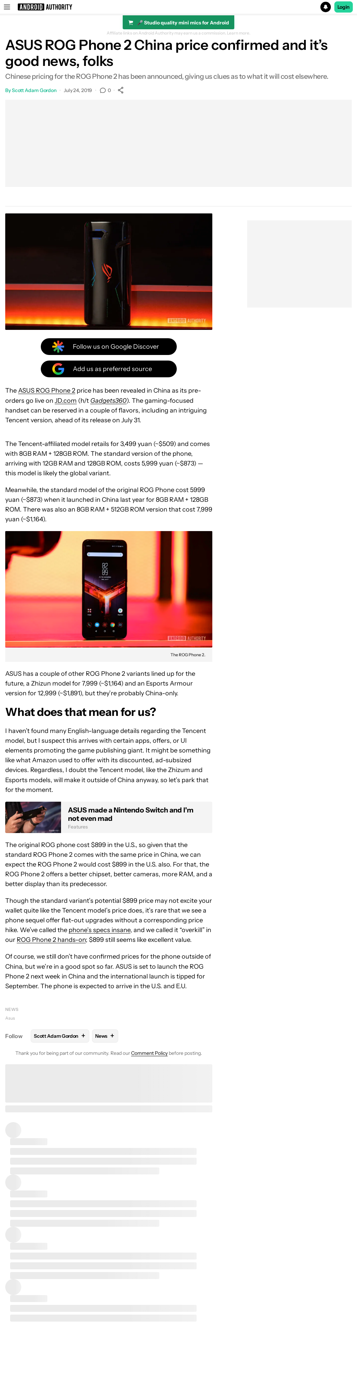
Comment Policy (149, 1053)
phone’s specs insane (99, 930)
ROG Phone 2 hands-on (51, 940)
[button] (178, 7)
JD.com (66, 400)
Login (343, 7)
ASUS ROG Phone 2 (46, 390)
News (11, 1009)
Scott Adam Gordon (34, 90)
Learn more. (238, 33)
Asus (10, 1018)
